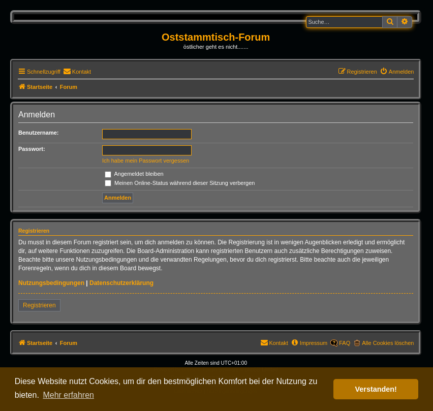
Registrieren (39, 305)
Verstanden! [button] (376, 389)
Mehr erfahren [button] (68, 395)
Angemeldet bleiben (134, 174)
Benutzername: (38, 133)
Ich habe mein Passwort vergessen (145, 160)
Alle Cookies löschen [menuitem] (388, 343)
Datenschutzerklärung (121, 283)
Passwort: (31, 149)
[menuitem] (77, 72)
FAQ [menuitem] (344, 343)
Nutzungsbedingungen (51, 283)
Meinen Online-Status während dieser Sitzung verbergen (180, 183)
